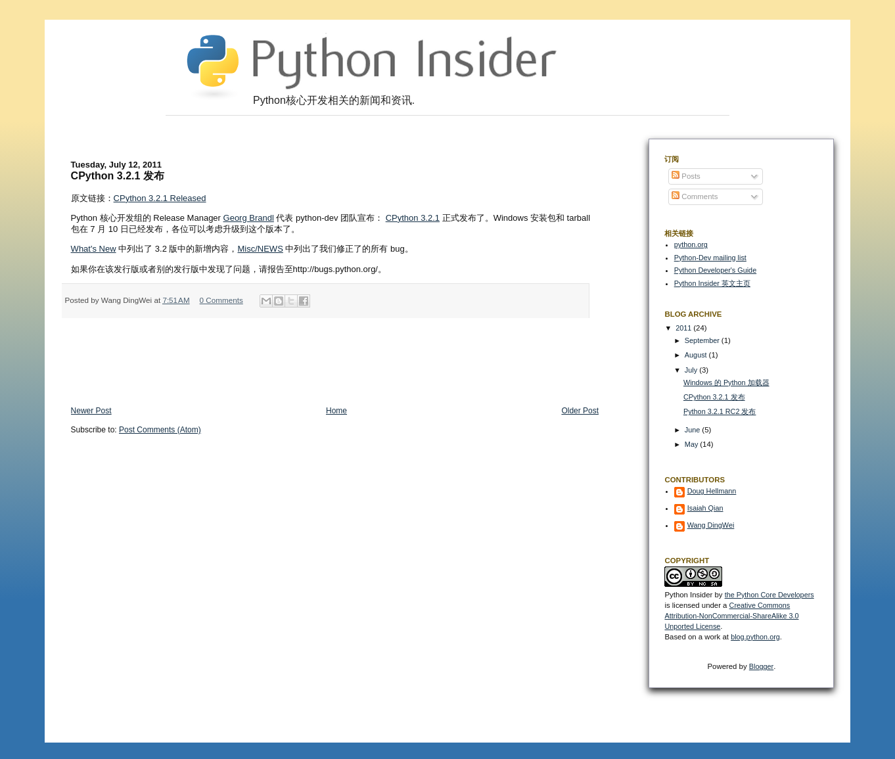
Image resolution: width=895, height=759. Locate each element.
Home (336, 410)
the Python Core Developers (769, 595)
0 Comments (221, 300)
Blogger (761, 666)
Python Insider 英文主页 (712, 283)
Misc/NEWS (260, 249)
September (703, 340)
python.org (691, 244)
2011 (684, 328)
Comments (695, 196)
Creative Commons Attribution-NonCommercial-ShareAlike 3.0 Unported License (731, 615)
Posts (686, 176)
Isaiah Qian (705, 508)
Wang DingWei (711, 525)
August (697, 355)
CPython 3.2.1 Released (160, 198)
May (692, 444)
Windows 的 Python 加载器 (726, 382)
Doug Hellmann (712, 491)
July (692, 370)
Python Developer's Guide (715, 270)
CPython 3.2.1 (413, 218)
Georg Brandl (248, 218)
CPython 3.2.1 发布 (714, 397)
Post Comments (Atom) (160, 429)
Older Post (580, 410)
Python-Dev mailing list (710, 258)
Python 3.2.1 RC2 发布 (719, 411)
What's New (93, 249)
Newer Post (91, 410)
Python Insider (688, 595)
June (693, 430)
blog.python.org (755, 637)
